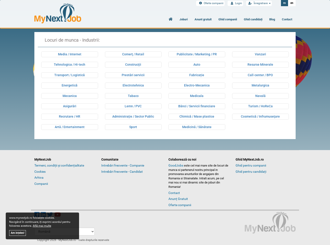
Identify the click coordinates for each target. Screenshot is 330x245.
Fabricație (196, 75)
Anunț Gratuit (178, 199)
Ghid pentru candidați (251, 171)
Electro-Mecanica (197, 85)
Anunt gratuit (203, 19)
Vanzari (260, 54)
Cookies (40, 171)
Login (235, 3)
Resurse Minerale (260, 64)
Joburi (183, 19)
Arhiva (39, 177)
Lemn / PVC (133, 106)
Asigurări (69, 106)
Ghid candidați (253, 19)
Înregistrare (259, 3)
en (291, 3)
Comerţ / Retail (133, 54)
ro (284, 3)
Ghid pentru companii (251, 165)
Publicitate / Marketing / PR (197, 54)
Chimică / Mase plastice (196, 116)
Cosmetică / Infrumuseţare (260, 116)
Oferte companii (210, 3)
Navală (260, 96)
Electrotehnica (133, 85)
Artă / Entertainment (70, 127)
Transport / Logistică (69, 75)
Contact (287, 19)
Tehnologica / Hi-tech (69, 64)
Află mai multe (42, 225)
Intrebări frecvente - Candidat (122, 171)
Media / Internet (69, 54)
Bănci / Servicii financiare (196, 106)
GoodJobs (175, 165)
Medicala (197, 96)
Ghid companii (227, 19)
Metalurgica (260, 85)
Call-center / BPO (260, 75)
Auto (196, 64)
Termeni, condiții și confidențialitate (59, 165)
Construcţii (133, 64)
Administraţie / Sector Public (133, 116)
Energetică (69, 85)
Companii (41, 184)
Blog (272, 19)
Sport (133, 127)
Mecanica (70, 96)
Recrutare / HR (69, 116)
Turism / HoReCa (260, 106)
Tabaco (133, 96)
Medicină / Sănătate (197, 127)
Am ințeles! (17, 232)
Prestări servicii (133, 75)
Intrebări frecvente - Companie (122, 165)
